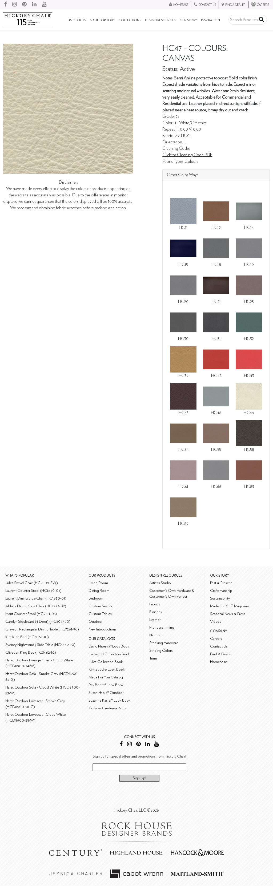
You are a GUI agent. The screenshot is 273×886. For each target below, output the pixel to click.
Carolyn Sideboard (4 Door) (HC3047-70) (37, 622)
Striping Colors (161, 651)
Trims (153, 658)
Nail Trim (156, 635)
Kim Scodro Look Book (107, 669)
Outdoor (95, 622)
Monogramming (161, 627)
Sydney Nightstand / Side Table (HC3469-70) (40, 645)
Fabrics (154, 604)
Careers (216, 639)
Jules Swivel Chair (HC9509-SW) (31, 583)
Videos (215, 622)
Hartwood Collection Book (109, 654)
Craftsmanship (221, 591)
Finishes (155, 612)
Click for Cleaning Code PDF (187, 155)
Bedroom (96, 598)
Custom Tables (100, 614)
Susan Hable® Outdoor (106, 693)
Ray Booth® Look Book (106, 685)
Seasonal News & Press (227, 614)
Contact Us (219, 646)
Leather (154, 620)
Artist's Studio (160, 583)
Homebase (218, 662)
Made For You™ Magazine (229, 606)
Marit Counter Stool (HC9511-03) (31, 614)
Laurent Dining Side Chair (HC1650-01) (35, 598)
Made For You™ (102, 20)
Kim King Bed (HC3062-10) (27, 637)
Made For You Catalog (106, 677)
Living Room (98, 583)
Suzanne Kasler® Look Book (109, 700)
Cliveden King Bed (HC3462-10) (30, 652)
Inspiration (210, 20)
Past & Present (221, 583)
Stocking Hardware (163, 643)
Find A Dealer (220, 654)
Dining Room (99, 591)
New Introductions (103, 629)
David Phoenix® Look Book (109, 646)
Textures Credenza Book (107, 708)
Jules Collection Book (106, 662)
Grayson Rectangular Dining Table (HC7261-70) (42, 629)
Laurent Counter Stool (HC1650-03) (33, 591)
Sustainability (220, 598)
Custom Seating (101, 606)
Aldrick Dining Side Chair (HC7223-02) (35, 606)
